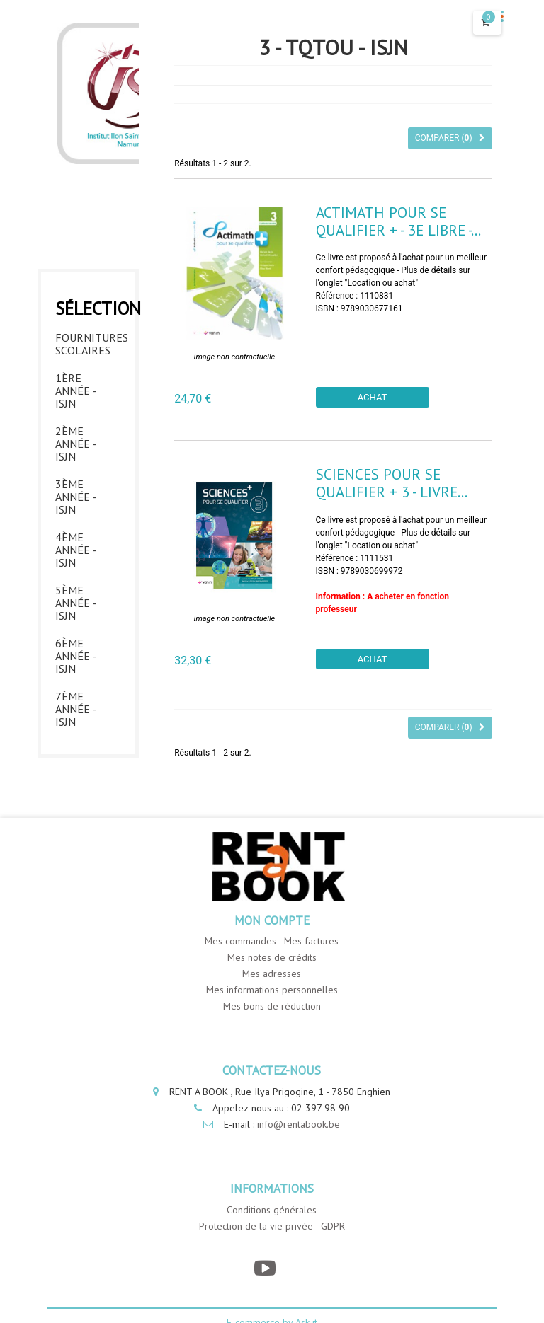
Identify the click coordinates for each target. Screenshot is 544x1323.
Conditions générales (272, 1209)
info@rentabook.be (298, 1124)
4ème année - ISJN (75, 550)
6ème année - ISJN (75, 656)
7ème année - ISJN (75, 709)
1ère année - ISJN (75, 390)
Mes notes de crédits (272, 957)
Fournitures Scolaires (88, 343)
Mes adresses (271, 973)
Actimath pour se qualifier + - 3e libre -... (398, 221)
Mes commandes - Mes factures (272, 941)
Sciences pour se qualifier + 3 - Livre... (392, 483)
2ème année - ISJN (75, 443)
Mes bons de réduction (272, 1006)
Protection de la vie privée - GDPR (272, 1226)
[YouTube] (264, 1268)
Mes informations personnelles (272, 989)
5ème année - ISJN (75, 603)
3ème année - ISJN (75, 496)
